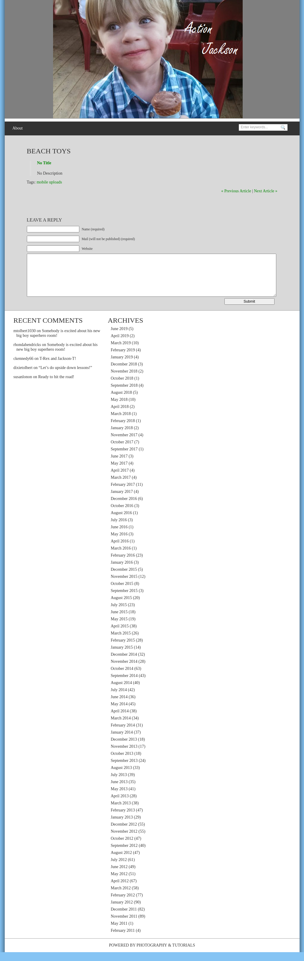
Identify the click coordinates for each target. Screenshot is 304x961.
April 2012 (120, 890)
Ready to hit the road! (56, 385)
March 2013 (121, 812)
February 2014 (123, 734)
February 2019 (123, 359)
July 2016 (119, 529)
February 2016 (123, 564)
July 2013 (119, 783)
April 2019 (120, 344)
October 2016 (122, 514)
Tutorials (183, 954)
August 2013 (121, 776)
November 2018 (124, 380)
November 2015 (124, 585)
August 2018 (121, 401)
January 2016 (122, 571)
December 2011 (124, 918)
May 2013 (119, 798)
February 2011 (123, 939)
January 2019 (122, 366)
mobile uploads (49, 182)
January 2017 (122, 500)
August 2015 (121, 606)
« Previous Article (236, 191)
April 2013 (120, 805)
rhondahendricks (27, 353)
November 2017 (124, 444)
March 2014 (121, 727)
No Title (44, 163)
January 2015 (122, 656)
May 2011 (119, 932)
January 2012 (122, 911)
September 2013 (124, 769)
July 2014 (119, 698)
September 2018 (124, 394)
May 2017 (119, 472)
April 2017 (120, 479)
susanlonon (23, 385)
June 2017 (119, 465)
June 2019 (119, 337)
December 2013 (124, 748)
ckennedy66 (24, 367)
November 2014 (124, 670)
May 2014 (119, 713)
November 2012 (124, 840)
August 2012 (121, 861)
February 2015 (123, 649)
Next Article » (265, 191)
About (17, 128)
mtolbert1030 (25, 339)
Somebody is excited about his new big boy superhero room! (57, 355)
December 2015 (124, 578)
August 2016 (121, 521)
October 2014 (122, 677)
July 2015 (119, 613)
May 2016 (119, 543)
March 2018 (121, 422)
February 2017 (123, 493)
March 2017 (121, 486)
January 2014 (122, 741)
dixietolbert (23, 376)
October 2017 (122, 451)
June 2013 (119, 790)
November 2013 (124, 755)
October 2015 (122, 592)
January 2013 (122, 826)
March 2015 (121, 642)
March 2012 (121, 897)
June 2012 (119, 875)
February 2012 (123, 904)
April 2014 (120, 720)
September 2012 (124, 854)
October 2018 (122, 387)
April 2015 (120, 635)
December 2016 (124, 507)
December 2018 (124, 373)
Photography (152, 954)
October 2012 (122, 847)
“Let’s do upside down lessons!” (65, 376)
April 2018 (120, 415)
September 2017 (124, 458)
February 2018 (123, 429)
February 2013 (123, 819)
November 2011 (124, 925)
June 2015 (119, 621)
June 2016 (119, 536)
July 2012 (119, 868)
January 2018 (122, 436)
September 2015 (124, 599)
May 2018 (119, 408)
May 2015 (119, 628)
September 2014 (124, 684)
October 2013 (122, 762)
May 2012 (119, 882)
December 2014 (124, 663)
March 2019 (121, 352)
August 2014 (121, 691)
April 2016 (120, 550)
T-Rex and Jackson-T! (58, 367)
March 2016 (121, 557)
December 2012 (124, 833)
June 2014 (119, 705)
